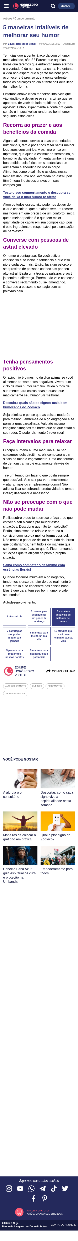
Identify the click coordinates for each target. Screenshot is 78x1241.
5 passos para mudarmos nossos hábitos (14, 654)
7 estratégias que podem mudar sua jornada (14, 636)
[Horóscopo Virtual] (23, 6)
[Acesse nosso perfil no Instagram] (8, 1189)
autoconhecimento (15, 686)
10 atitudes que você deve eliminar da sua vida (63, 636)
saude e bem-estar (15, 693)
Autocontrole (14, 616)
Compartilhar (60, 671)
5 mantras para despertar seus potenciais (39, 654)
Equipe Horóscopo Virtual (22, 44)
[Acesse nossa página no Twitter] (65, 1189)
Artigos (7, 18)
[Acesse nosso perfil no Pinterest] (44, 1199)
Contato (57, 1224)
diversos (37, 686)
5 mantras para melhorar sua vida (39, 636)
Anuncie (70, 1224)
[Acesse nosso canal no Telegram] (42, 1189)
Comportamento (25, 18)
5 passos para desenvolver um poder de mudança (39, 616)
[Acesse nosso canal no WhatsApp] (31, 1189)
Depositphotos (38, 1226)
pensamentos (55, 686)
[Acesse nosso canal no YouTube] (20, 1189)
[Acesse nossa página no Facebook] (33, 1199)
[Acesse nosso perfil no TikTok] (53, 1189)
